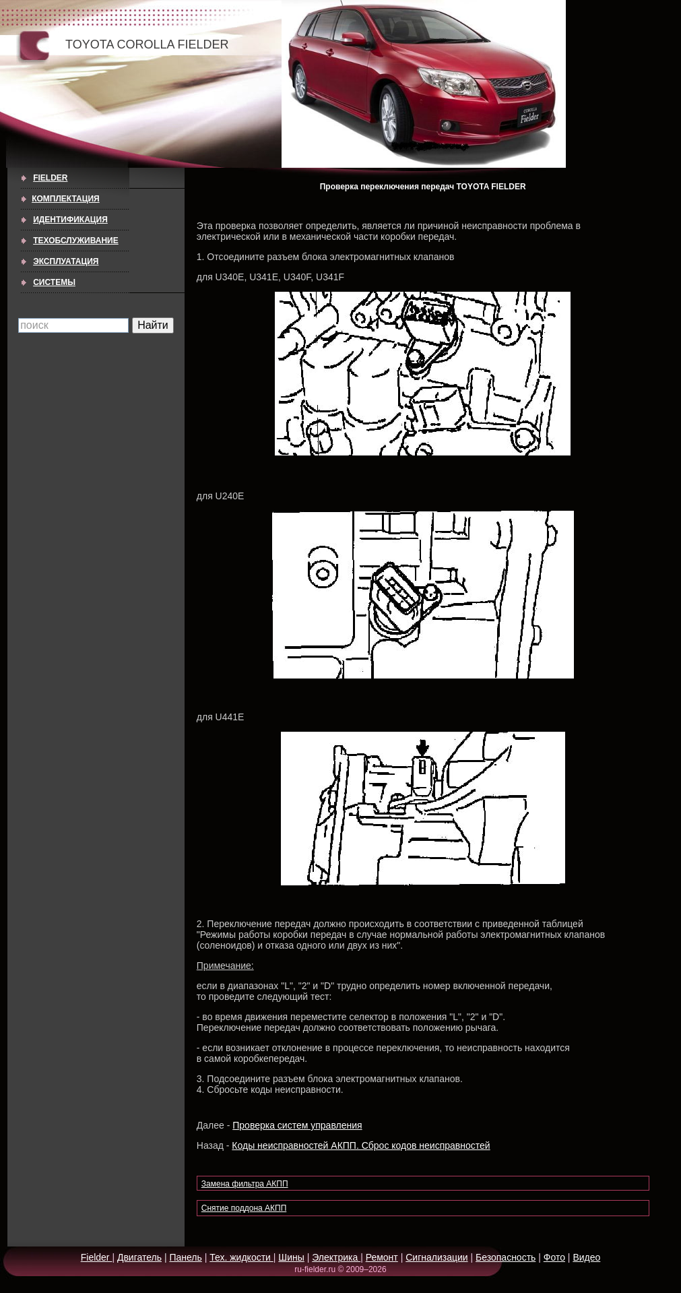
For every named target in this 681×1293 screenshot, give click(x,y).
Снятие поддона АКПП (243, 1208)
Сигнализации (436, 1257)
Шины (291, 1257)
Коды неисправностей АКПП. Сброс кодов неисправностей (361, 1145)
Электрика (336, 1257)
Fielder (50, 178)
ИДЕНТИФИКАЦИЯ (70, 219)
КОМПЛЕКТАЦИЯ (66, 198)
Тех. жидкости (241, 1257)
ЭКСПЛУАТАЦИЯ (65, 261)
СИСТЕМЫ (54, 282)
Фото (554, 1257)
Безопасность (506, 1257)
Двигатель (139, 1257)
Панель (185, 1257)
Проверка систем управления (297, 1125)
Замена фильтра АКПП (244, 1184)
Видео (586, 1257)
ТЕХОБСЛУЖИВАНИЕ (76, 240)
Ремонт (382, 1257)
